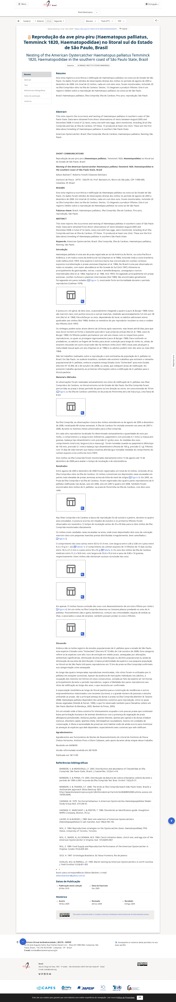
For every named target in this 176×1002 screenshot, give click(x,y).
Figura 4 (61, 609)
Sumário (27, 21)
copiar (123, 28)
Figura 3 (134, 477)
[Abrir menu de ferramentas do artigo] (23, 918)
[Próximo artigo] (59, 21)
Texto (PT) (105, 21)
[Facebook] (47, 973)
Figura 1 (93, 279)
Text (26, 85)
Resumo (89, 21)
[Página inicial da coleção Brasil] (26, 968)
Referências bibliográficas (34, 90)
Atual (49, 21)
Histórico (28, 101)
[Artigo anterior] (39, 21)
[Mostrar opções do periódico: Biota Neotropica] (97, 12)
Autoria (70, 65)
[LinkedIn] (45, 973)
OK (140, 997)
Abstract (27, 79)
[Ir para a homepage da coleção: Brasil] (75, 4)
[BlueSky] (39, 973)
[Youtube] (50, 973)
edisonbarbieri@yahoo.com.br (70, 875)
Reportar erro (173, 361)
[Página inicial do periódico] (18, 21)
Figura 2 (62, 391)
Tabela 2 (106, 549)
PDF (119, 21)
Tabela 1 (79, 546)
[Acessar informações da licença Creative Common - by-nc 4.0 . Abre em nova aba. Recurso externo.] (65, 914)
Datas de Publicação (32, 95)
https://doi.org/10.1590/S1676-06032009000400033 (96, 29)
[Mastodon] (42, 973)
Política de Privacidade (125, 998)
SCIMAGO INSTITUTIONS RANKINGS (94, 65)
